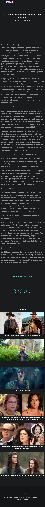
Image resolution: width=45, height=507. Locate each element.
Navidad (26, 499)
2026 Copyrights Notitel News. (9, 497)
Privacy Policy (35, 497)
